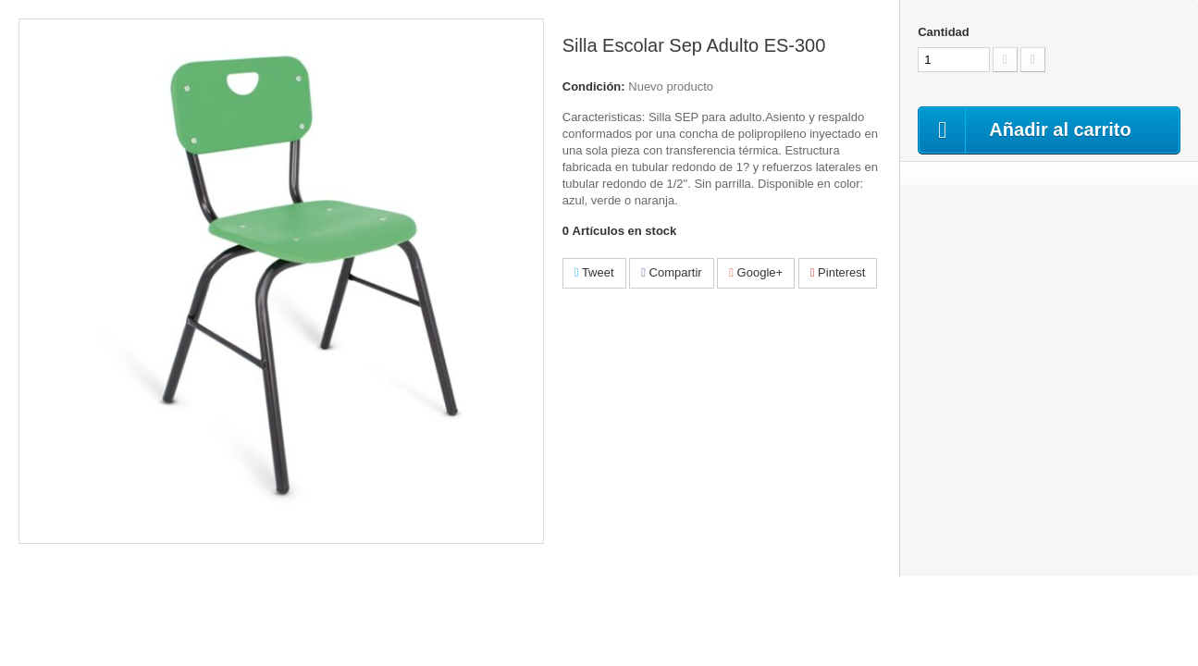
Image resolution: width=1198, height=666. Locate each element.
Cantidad (944, 32)
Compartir (671, 272)
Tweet (594, 272)
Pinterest (838, 272)
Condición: (593, 86)
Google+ (756, 272)
